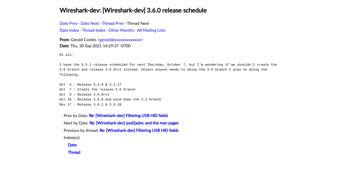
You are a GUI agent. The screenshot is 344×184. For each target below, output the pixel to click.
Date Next (90, 23)
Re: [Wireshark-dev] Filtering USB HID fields (128, 116)
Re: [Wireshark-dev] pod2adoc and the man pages (134, 123)
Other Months (121, 30)
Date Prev (68, 23)
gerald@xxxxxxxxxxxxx (120, 40)
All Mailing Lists (151, 30)
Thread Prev (113, 23)
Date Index (69, 30)
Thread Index (93, 30)
